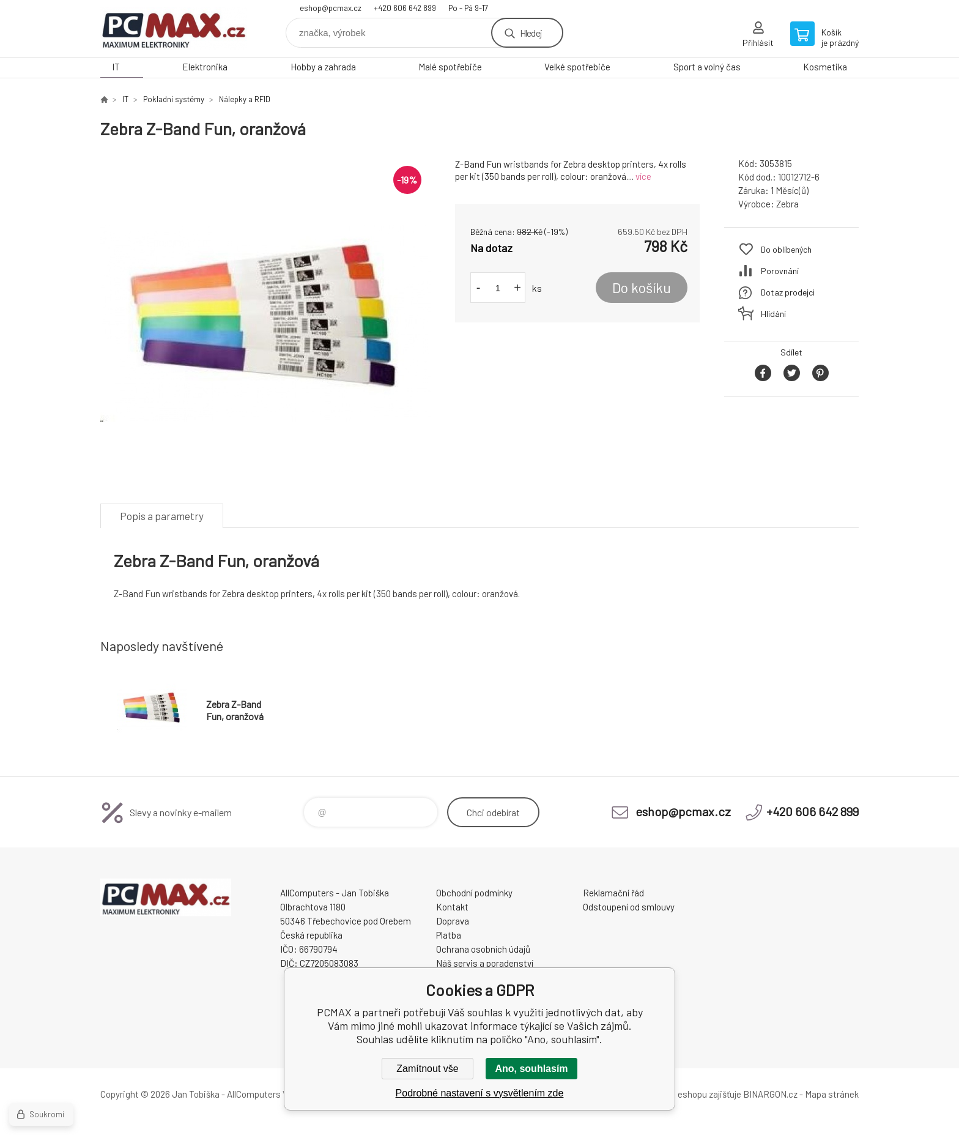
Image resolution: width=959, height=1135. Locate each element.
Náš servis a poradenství (484, 963)
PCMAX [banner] (173, 28)
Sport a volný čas (707, 66)
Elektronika (205, 66)
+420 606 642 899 (405, 8)
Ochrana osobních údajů (483, 949)
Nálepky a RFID (244, 99)
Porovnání (780, 271)
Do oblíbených (786, 249)
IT (116, 66)
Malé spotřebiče (450, 66)
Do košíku (641, 287)
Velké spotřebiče (577, 66)
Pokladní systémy (173, 99)
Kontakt (452, 906)
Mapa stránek (832, 1094)
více (643, 176)
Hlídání (773, 313)
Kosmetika (825, 66)
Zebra (787, 203)
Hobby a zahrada (323, 66)
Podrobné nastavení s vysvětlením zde (480, 1093)
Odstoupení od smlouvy (629, 906)
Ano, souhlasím (531, 1068)
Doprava (452, 920)
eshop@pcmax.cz (330, 8)
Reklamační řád (613, 892)
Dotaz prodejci (788, 292)
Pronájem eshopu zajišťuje (690, 1094)
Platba (448, 934)
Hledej (531, 33)
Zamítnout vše (427, 1068)
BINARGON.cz (770, 1094)
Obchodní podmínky (474, 892)
